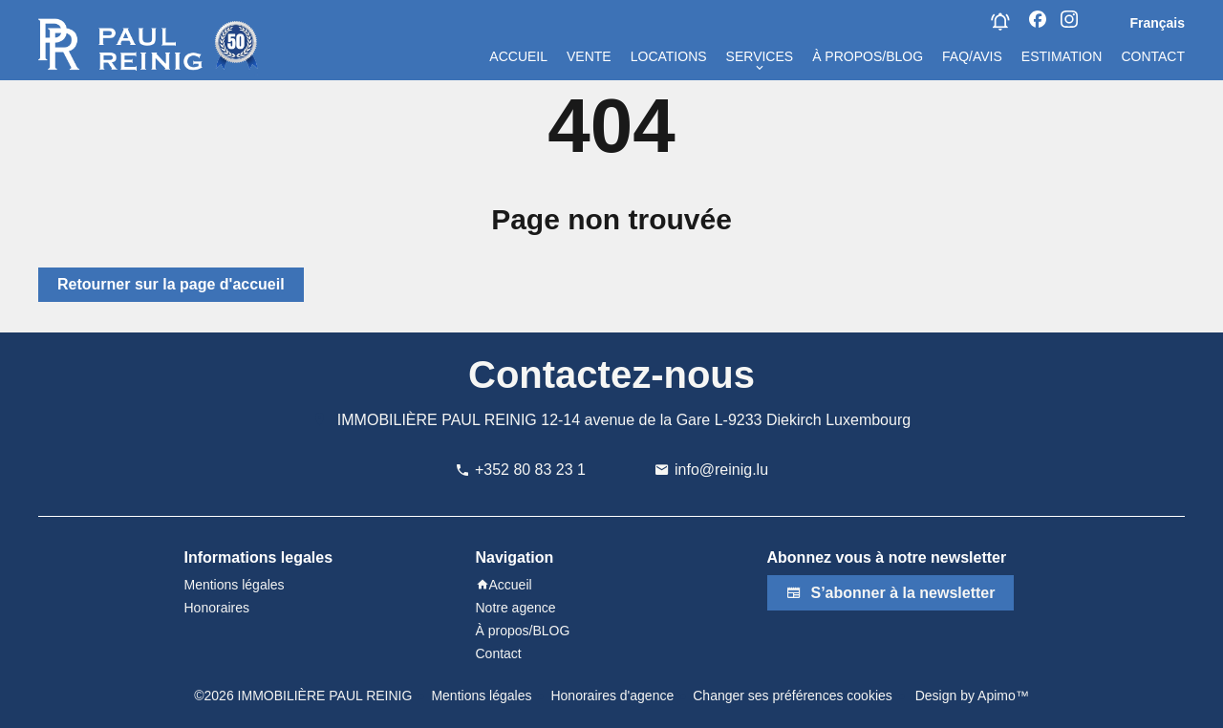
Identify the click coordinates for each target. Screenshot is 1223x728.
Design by (970, 695)
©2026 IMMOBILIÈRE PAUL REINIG (303, 695)
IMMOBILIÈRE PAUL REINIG (437, 420)
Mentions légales (481, 695)
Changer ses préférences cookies (792, 695)
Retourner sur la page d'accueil (171, 284)
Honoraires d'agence (612, 695)
